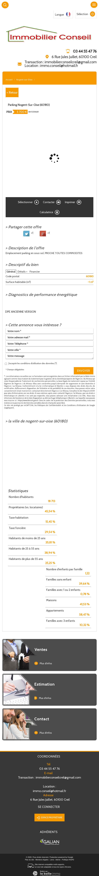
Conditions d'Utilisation (76, 405)
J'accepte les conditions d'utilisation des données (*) (32, 363)
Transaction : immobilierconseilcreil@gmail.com (61, 62)
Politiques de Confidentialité (49, 405)
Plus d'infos (43, 663)
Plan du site (29, 860)
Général (11, 271)
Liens (52, 860)
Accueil (9, 80)
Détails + (22, 271)
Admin (58, 860)
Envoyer (83, 370)
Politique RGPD (68, 860)
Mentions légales (42, 860)
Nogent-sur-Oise (24, 80)
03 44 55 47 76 (49, 769)
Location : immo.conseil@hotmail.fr (51, 65)
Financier (35, 271)
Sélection (82, 14)
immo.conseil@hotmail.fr (49, 788)
